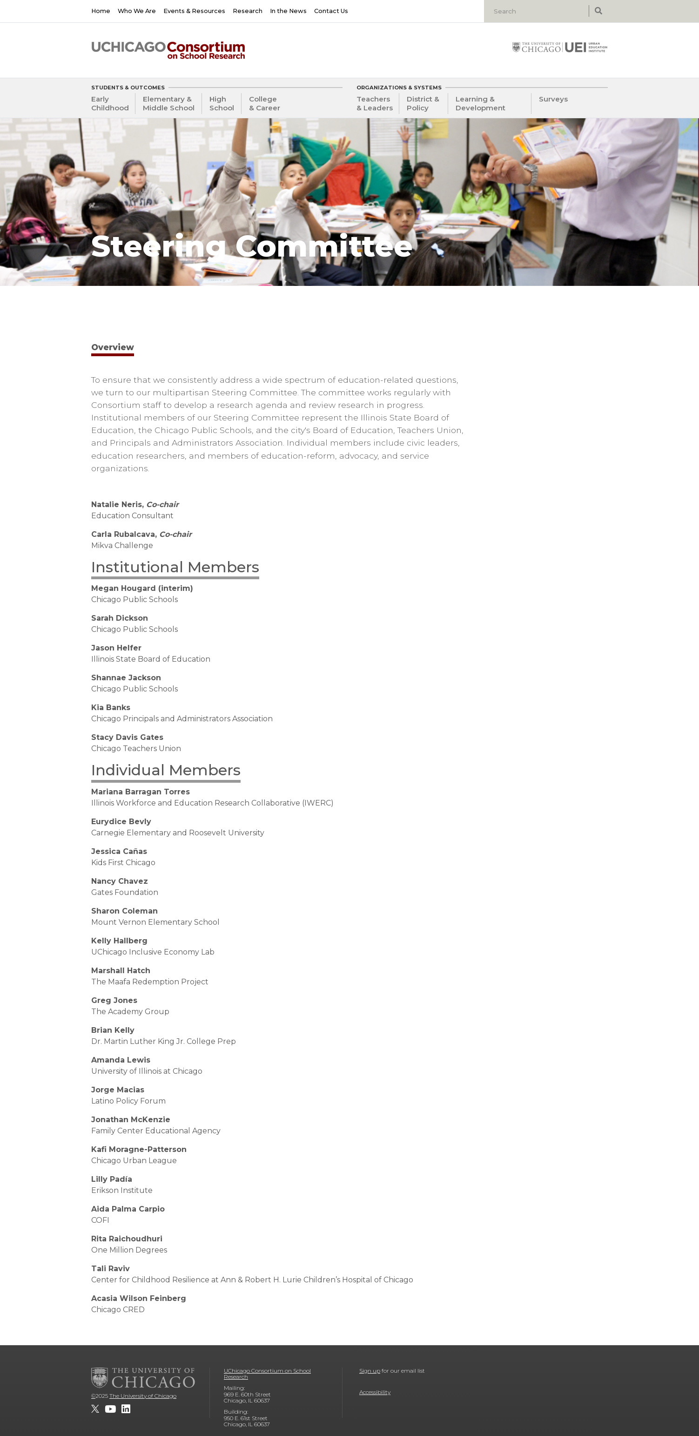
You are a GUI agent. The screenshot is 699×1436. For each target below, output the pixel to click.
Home (100, 10)
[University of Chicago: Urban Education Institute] (560, 47)
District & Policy (423, 103)
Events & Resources (194, 10)
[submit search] (598, 11)
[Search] (537, 11)
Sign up (369, 1370)
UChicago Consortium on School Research (267, 1374)
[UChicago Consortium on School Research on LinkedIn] (125, 1409)
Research (247, 10)
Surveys (553, 99)
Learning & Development (480, 103)
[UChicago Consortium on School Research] (168, 50)
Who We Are (137, 10)
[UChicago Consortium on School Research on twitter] (95, 1409)
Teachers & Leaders (374, 103)
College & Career (264, 103)
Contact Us (331, 10)
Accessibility (374, 1392)
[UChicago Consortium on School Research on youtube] (110, 1409)
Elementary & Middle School (169, 103)
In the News (288, 10)
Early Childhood (110, 103)
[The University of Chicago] (143, 1378)
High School (221, 103)
